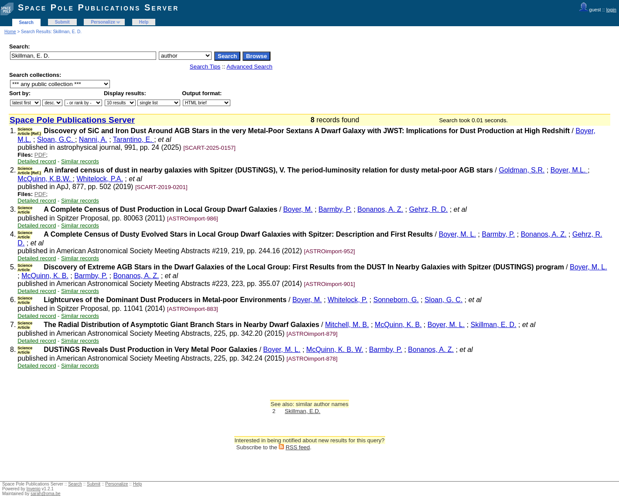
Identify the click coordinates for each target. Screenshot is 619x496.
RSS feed (298, 447)
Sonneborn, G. (396, 299)
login (611, 9)
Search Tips (205, 66)
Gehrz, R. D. (428, 209)
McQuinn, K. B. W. (334, 349)
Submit (62, 22)
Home (10, 31)
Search (26, 22)
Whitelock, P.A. (100, 179)
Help (144, 22)
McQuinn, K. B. (44, 275)
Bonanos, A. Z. (380, 209)
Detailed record (36, 161)
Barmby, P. (335, 209)
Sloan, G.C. (56, 139)
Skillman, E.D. (303, 411)
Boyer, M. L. (457, 234)
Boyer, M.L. (569, 170)
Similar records (80, 161)
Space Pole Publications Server (98, 7)
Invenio (34, 488)
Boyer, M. (298, 209)
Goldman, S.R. (522, 170)
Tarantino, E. (133, 139)
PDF (40, 155)
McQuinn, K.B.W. (44, 179)
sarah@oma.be (46, 493)
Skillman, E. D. (493, 324)
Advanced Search (249, 66)
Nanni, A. (93, 139)
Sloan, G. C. (443, 299)
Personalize (103, 22)
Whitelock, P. (347, 299)
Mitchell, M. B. (347, 324)
